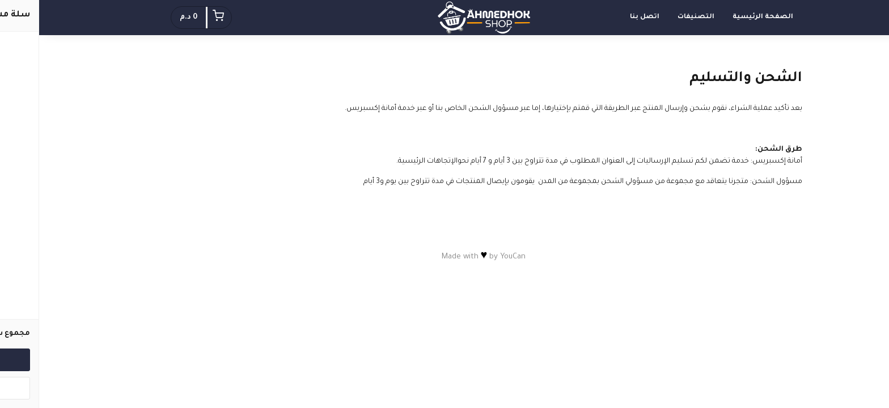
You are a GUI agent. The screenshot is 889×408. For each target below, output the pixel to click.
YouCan (473, 257)
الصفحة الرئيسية (723, 17)
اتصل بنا (605, 17)
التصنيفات (656, 17)
